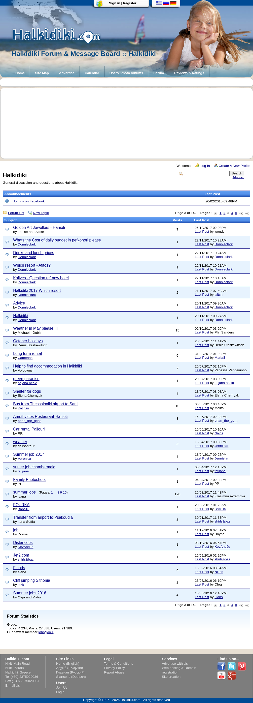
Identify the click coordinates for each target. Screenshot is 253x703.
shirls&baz (222, 521)
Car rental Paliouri (29, 429)
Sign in (114, 3)
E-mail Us (12, 685)
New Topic (41, 213)
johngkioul (45, 632)
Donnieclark (27, 244)
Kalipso (23, 408)
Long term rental (27, 353)
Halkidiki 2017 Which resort (37, 290)
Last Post (202, 231)
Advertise (67, 73)
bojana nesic (27, 383)
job (15, 530)
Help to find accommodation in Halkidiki (47, 366)
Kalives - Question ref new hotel (41, 278)
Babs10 (23, 509)
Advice (19, 303)
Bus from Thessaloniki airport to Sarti (45, 404)
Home (20, 73)
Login (60, 692)
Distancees (22, 542)
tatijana (23, 471)
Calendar (92, 73)
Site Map (42, 73)
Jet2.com (21, 555)
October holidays (28, 341)
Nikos (218, 433)
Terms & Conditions (118, 663)
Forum (158, 73)
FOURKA (21, 505)
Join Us (61, 687)
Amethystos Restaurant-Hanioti (40, 416)
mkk (21, 585)
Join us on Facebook (29, 201)
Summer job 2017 (28, 454)
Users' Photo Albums (126, 73)
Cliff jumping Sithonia (31, 580)
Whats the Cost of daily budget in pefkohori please (57, 240)
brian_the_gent (29, 421)
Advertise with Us (175, 663)
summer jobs (24, 492)
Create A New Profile (234, 166)
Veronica (24, 459)
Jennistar (221, 446)
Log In (205, 166)
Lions (218, 597)
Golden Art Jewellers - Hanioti (39, 227)
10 (64, 492)
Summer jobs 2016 (29, 593)
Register (129, 3)
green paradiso (26, 379)
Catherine (25, 358)
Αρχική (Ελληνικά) (69, 668)
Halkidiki (20, 316)
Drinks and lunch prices (33, 253)
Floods (19, 568)
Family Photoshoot (29, 479)
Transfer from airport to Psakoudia (43, 517)
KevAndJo (25, 547)
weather (20, 442)
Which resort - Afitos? (31, 265)
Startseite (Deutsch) (71, 677)
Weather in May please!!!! (35, 328)
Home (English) (67, 663)
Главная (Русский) (70, 672)
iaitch (218, 294)
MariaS (219, 357)
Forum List (16, 213)
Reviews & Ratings (189, 73)
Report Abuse (114, 672)
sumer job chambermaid (34, 467)
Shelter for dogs (27, 391)
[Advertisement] (129, 123)
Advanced (238, 177)
